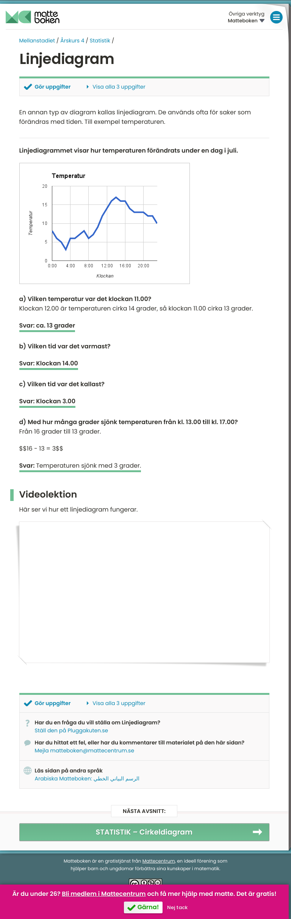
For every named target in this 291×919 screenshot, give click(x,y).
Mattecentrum (158, 861)
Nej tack (177, 907)
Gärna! (148, 907)
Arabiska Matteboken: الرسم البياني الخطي (87, 778)
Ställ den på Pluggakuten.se (71, 730)
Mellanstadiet (37, 40)
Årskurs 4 (72, 40)
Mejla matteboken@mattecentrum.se (85, 750)
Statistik (100, 40)
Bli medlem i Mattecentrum (104, 893)
